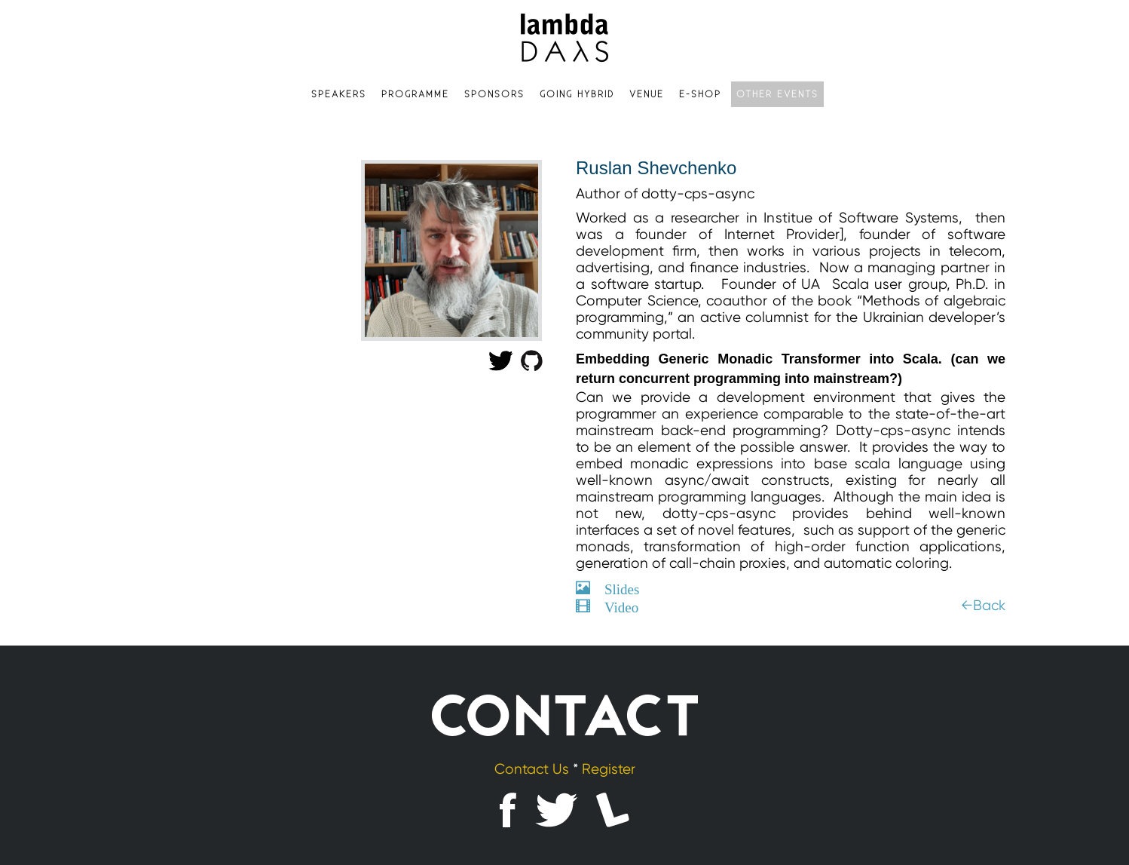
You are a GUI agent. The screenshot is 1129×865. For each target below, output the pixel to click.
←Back (983, 605)
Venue (646, 94)
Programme (415, 94)
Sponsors (494, 94)
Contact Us (531, 769)
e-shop (700, 94)
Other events (777, 94)
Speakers (338, 94)
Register (608, 769)
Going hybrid (577, 94)
